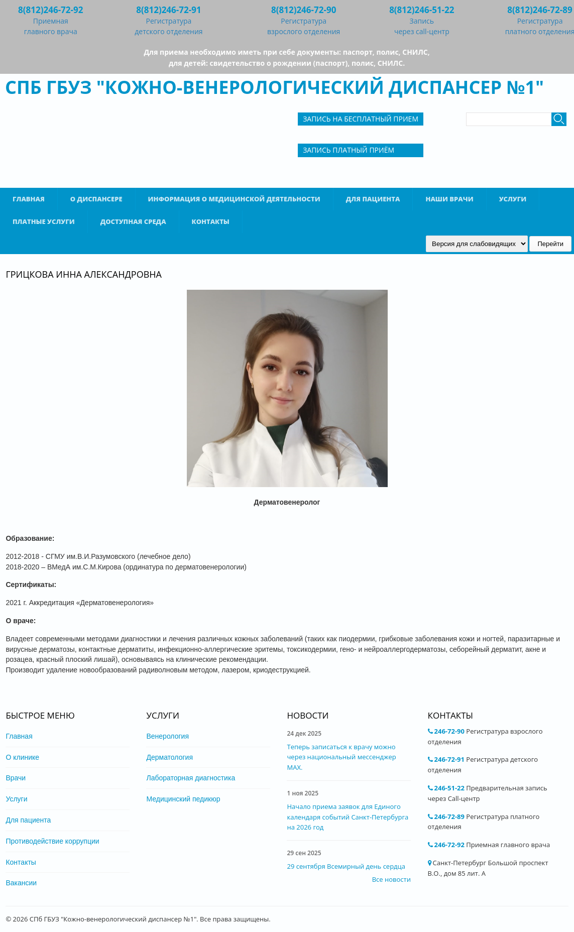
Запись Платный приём (348, 150)
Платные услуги (44, 221)
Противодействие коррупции (52, 841)
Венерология (167, 736)
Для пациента (373, 198)
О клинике (22, 757)
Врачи (16, 778)
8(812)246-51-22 (421, 10)
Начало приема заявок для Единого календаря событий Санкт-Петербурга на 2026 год (347, 817)
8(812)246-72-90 (303, 10)
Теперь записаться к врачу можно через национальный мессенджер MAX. (341, 757)
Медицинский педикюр (183, 799)
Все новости (391, 879)
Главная (29, 198)
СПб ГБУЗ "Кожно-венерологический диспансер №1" (274, 87)
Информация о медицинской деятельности (234, 198)
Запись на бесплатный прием (360, 119)
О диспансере (96, 198)
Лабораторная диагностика (190, 778)
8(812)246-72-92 (50, 10)
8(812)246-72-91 (168, 10)
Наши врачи (449, 198)
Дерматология (169, 757)
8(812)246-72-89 (539, 10)
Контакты (210, 221)
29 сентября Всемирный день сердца (346, 866)
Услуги (513, 198)
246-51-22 (449, 787)
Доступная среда (133, 221)
